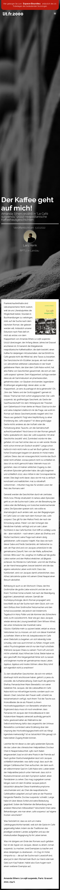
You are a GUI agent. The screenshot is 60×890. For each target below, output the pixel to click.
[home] (13, 14)
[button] (55, 13)
